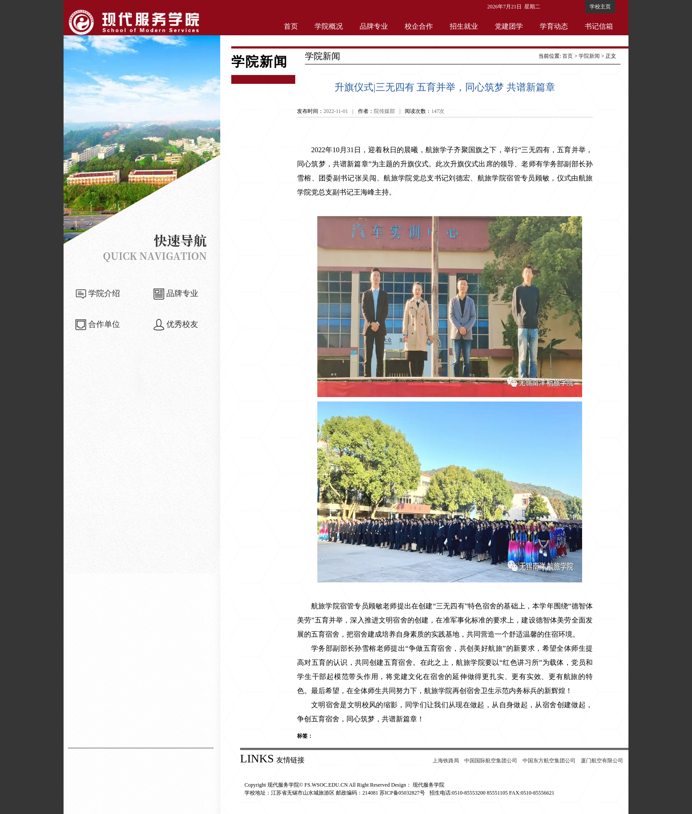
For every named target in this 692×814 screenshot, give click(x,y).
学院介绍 (104, 293)
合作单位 (104, 324)
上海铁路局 (445, 761)
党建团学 (509, 26)
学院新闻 (589, 56)
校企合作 (419, 26)
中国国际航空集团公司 (490, 761)
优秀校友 (182, 324)
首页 (291, 26)
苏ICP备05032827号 (402, 793)
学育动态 (554, 26)
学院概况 (329, 26)
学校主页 (600, 7)
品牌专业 (374, 26)
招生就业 (464, 26)
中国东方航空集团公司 (549, 761)
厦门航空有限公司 (602, 761)
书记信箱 (599, 26)
